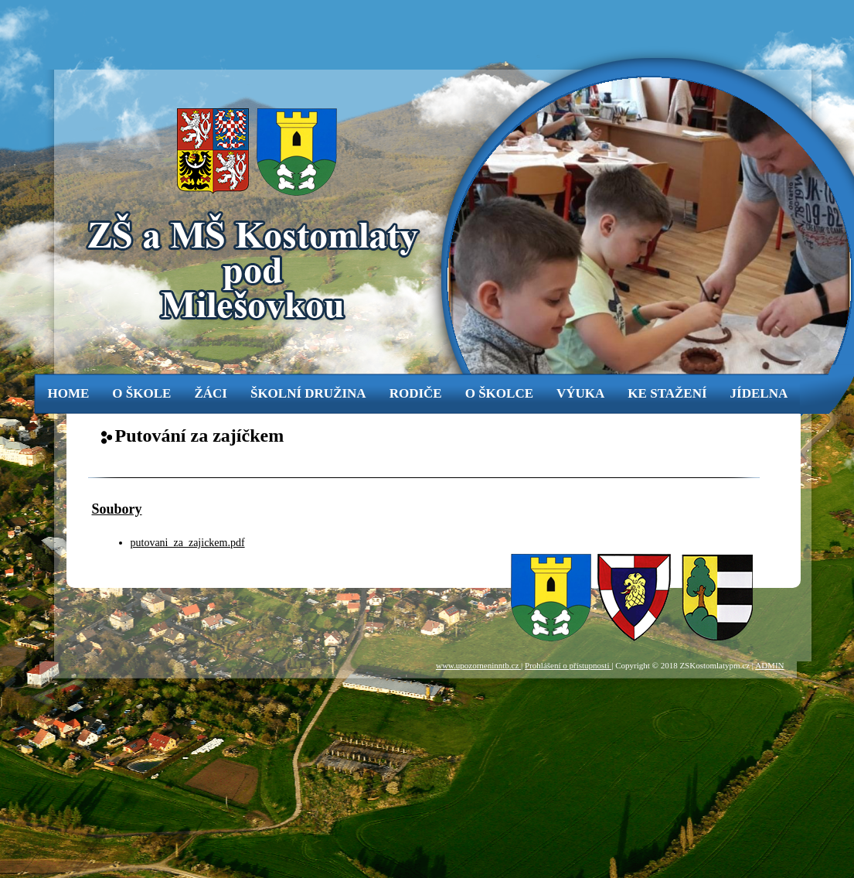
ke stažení (667, 393)
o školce (499, 393)
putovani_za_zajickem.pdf (188, 542)
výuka (580, 393)
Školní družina (308, 393)
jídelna (759, 393)
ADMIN (769, 665)
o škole (141, 393)
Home (69, 393)
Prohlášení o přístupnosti (568, 665)
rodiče (416, 393)
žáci (210, 393)
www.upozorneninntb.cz (478, 665)
